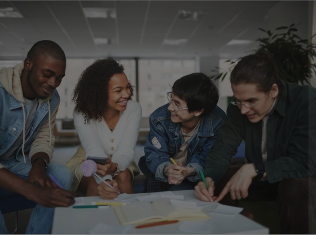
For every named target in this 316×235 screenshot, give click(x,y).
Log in (247, 164)
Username (200, 85)
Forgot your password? (283, 146)
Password (200, 116)
